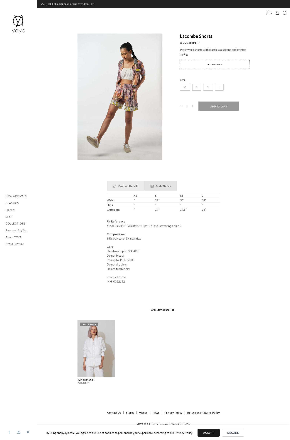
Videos (143, 412)
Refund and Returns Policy (203, 412)
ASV (187, 424)
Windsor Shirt (86, 379)
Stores (130, 412)
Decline (233, 432)
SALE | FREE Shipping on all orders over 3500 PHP (68, 3)
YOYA (139, 424)
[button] (269, 13)
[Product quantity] (187, 106)
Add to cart (218, 106)
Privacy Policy (173, 412)
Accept (208, 432)
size (182, 80)
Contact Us (114, 412)
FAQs (156, 412)
